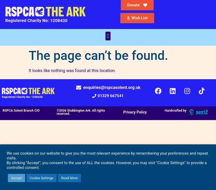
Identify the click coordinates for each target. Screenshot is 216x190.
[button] (108, 36)
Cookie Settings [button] (42, 178)
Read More (69, 178)
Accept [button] (16, 178)
